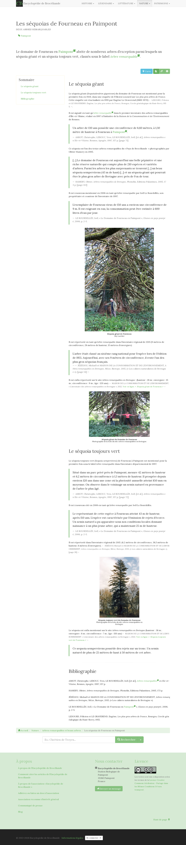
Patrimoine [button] (162, 3)
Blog (20, 811)
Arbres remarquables (148, 680)
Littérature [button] (126, 3)
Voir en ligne (128, 386)
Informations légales (72, 838)
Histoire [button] (88, 3)
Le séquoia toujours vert (33, 92)
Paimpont (24, 35)
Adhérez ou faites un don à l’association (38, 793)
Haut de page (161, 819)
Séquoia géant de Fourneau (149, 386)
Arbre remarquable (125, 56)
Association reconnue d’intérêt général (38, 799)
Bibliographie (27, 98)
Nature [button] (144, 3)
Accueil (23, 730)
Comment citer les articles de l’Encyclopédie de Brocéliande (42, 776)
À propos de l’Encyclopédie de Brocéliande (40, 768)
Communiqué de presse (30, 805)
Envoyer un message (109, 788)
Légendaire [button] (106, 3)
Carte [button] (146, 71)
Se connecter (94, 838)
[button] (156, 71)
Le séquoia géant (29, 86)
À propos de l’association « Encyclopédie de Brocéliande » (40, 785)
